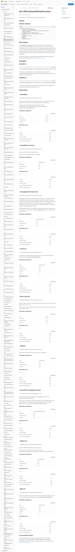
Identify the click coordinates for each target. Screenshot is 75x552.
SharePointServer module (26, 14)
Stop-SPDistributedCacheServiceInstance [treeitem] (8, 384)
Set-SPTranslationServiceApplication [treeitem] (8, 268)
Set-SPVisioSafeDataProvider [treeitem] (8, 306)
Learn (20, 7)
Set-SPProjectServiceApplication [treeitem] (8, 129)
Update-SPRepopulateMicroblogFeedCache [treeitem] (8, 486)
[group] (37, 69)
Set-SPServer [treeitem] (6, 183)
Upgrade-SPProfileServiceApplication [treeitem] (8, 536)
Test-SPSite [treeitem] (6, 428)
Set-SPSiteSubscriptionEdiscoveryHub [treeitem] (8, 221)
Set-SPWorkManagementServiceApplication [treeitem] (8, 332)
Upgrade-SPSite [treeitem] (6, 541)
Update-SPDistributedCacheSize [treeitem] (8, 463)
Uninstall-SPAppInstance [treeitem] (8, 435)
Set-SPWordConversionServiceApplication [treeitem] (8, 325)
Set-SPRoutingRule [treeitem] (7, 155)
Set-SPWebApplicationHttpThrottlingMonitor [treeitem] (8, 317)
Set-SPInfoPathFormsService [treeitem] (8, 41)
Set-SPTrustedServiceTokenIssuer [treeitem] (8, 292)
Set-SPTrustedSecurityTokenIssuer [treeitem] (8, 288)
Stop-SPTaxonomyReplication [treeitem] (8, 404)
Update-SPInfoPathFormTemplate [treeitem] (8, 475)
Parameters (64, 14)
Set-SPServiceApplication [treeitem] (8, 194)
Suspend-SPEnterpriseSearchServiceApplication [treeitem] (8, 408)
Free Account (71, 4)
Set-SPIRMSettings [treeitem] (7, 54)
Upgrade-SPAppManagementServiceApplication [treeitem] (8, 517)
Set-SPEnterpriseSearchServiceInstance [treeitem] (8, 15)
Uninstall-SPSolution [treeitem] (7, 448)
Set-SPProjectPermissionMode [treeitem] (8, 124)
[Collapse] (13, 7)
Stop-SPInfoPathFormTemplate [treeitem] (8, 397)
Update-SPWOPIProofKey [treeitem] (8, 514)
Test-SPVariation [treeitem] (6, 430)
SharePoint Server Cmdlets (40, 58)
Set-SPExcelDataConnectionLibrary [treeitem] (8, 24)
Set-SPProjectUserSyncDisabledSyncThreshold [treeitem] (8, 135)
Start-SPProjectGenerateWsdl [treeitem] (8, 367)
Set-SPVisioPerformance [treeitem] (8, 304)
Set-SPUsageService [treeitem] (7, 299)
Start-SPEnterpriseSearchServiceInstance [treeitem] (8, 360)
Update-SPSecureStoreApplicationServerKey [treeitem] (8, 495)
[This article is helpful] (70, 17)
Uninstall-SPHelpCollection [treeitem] (8, 442)
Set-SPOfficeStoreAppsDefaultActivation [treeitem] (8, 78)
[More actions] (55, 8)
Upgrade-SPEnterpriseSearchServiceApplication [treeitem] (8, 525)
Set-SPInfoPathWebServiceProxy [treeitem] (8, 47)
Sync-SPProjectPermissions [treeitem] (8, 414)
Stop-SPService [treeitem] (6, 399)
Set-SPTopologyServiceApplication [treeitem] (8, 259)
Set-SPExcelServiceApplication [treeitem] (8, 32)
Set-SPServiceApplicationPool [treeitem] (8, 202)
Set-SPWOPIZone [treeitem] (7, 322)
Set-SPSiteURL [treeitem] (6, 238)
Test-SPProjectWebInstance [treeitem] (8, 426)
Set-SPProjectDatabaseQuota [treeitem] (8, 109)
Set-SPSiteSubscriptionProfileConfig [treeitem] (8, 235)
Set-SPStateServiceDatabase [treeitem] (8, 247)
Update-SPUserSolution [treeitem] (8, 512)
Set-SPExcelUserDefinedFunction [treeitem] (8, 36)
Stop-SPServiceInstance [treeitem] (8, 401)
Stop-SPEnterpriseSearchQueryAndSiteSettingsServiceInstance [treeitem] (8, 388)
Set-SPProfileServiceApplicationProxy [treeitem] (8, 101)
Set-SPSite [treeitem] (5, 212)
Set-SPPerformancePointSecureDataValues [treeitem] (8, 84)
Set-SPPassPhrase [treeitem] (7, 80)
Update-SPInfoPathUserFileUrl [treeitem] (7, 478)
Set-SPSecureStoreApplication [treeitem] (8, 167)
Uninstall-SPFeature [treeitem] (7, 441)
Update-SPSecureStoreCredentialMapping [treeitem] (8, 499)
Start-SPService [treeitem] (6, 369)
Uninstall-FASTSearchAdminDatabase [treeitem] (8, 433)
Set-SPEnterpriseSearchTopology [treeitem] (8, 18)
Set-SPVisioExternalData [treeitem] (8, 302)
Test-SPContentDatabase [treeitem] (8, 416)
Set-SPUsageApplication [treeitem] (8, 295)
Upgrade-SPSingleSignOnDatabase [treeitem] (8, 539)
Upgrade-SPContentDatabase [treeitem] (7, 521)
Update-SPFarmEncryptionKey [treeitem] (7, 466)
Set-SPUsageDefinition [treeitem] (7, 297)
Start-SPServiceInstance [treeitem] (8, 371)
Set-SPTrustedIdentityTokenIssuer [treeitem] (8, 282)
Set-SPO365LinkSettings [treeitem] (8, 74)
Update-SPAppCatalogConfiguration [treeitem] (8, 458)
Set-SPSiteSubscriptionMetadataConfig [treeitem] (8, 230)
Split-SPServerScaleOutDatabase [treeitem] (8, 342)
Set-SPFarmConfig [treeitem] (7, 39)
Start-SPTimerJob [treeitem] (7, 373)
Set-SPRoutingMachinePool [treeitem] (8, 153)
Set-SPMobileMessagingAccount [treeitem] (8, 72)
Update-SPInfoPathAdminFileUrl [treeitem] (8, 471)
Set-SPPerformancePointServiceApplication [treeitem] (8, 89)
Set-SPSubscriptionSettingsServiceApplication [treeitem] (8, 251)
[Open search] (70, 1)
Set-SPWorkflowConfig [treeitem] (7, 328)
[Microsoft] (2, 1)
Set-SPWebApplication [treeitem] (7, 313)
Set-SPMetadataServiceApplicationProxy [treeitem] (8, 66)
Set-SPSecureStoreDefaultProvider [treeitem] (8, 171)
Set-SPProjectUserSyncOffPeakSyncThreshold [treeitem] (8, 144)
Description (64, 11)
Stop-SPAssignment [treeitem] (7, 375)
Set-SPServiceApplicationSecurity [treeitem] (8, 205)
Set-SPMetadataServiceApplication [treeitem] (8, 61)
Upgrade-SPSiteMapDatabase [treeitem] (7, 544)
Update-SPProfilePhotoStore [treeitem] (8, 480)
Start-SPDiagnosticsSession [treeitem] (8, 352)
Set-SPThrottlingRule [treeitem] (7, 254)
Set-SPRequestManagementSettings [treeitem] (8, 148)
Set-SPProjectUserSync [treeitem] (7, 131)
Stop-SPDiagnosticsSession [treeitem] (8, 380)
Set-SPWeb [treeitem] (6, 311)
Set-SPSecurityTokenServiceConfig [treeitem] (8, 180)
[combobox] (7, 9)
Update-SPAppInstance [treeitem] (7, 460)
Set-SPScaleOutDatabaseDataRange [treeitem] (8, 159)
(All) (20, 127)
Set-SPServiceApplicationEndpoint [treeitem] (8, 198)
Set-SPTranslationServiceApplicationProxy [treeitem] (8, 273)
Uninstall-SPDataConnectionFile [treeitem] (7, 438)
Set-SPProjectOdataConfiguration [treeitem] (8, 118)
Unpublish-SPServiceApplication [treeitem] (7, 454)
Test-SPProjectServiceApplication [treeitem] (8, 424)
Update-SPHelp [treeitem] (6, 468)
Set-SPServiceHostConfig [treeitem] (8, 208)
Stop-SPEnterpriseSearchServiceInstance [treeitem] (8, 393)
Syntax (63, 9)
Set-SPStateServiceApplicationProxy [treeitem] (8, 244)
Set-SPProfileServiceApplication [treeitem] (8, 97)
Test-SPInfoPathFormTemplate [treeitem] (8, 419)
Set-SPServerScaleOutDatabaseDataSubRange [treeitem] (8, 191)
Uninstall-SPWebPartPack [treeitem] (8, 452)
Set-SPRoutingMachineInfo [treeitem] (8, 151)
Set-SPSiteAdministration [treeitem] (8, 214)
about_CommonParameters (24, 542)
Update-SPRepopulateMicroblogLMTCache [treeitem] (8, 490)
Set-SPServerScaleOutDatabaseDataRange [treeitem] (8, 187)
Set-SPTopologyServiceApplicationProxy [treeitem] (8, 264)
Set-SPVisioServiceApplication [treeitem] (8, 309)
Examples (64, 12)
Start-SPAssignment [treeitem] (7, 347)
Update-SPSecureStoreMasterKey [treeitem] (8, 508)
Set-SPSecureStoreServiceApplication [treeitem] (8, 176)
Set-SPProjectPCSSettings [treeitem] (8, 121)
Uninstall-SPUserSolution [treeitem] (8, 450)
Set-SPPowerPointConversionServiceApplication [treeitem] (8, 93)
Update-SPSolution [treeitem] (7, 510)
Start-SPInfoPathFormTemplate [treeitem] (8, 364)
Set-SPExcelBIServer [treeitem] (7, 21)
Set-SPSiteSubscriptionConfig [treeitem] (8, 217)
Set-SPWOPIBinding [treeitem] (7, 320)
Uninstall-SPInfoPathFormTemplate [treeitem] (8, 445)
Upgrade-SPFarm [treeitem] (7, 533)
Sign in (72, 1)
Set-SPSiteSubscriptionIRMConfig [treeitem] (8, 225)
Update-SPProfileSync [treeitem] (7, 482)
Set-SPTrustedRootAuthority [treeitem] (8, 285)
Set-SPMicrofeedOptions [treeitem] (8, 69)
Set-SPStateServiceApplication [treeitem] (8, 240)
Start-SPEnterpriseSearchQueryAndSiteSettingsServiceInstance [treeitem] (8, 355)
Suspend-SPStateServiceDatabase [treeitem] (8, 412)
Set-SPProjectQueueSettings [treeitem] (8, 126)
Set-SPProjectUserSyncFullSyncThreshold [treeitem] (8, 139)
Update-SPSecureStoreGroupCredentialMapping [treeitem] (8, 504)
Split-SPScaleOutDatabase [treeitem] (8, 339)
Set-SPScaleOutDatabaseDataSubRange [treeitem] (8, 163)
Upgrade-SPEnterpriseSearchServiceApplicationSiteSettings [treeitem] (8, 530)
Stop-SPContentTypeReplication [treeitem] (8, 378)
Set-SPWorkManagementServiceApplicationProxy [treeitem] (8, 336)
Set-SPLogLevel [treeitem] (6, 56)
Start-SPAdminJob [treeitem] (7, 345)
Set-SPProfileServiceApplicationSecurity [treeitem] (8, 105)
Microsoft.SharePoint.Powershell (33, 7)
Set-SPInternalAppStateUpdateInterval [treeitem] (8, 51)
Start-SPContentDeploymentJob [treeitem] (8, 349)
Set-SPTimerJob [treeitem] (6, 256)
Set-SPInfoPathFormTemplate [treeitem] (8, 44)
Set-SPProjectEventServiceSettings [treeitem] (8, 113)
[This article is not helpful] (71, 17)
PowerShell (24, 7)
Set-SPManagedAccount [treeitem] (8, 58)
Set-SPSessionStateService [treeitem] (8, 210)
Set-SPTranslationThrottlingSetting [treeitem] (8, 277)
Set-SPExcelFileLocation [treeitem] (8, 29)
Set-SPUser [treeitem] (6, 300)
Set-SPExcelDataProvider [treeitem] (8, 27)
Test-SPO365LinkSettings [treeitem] (8, 421)
